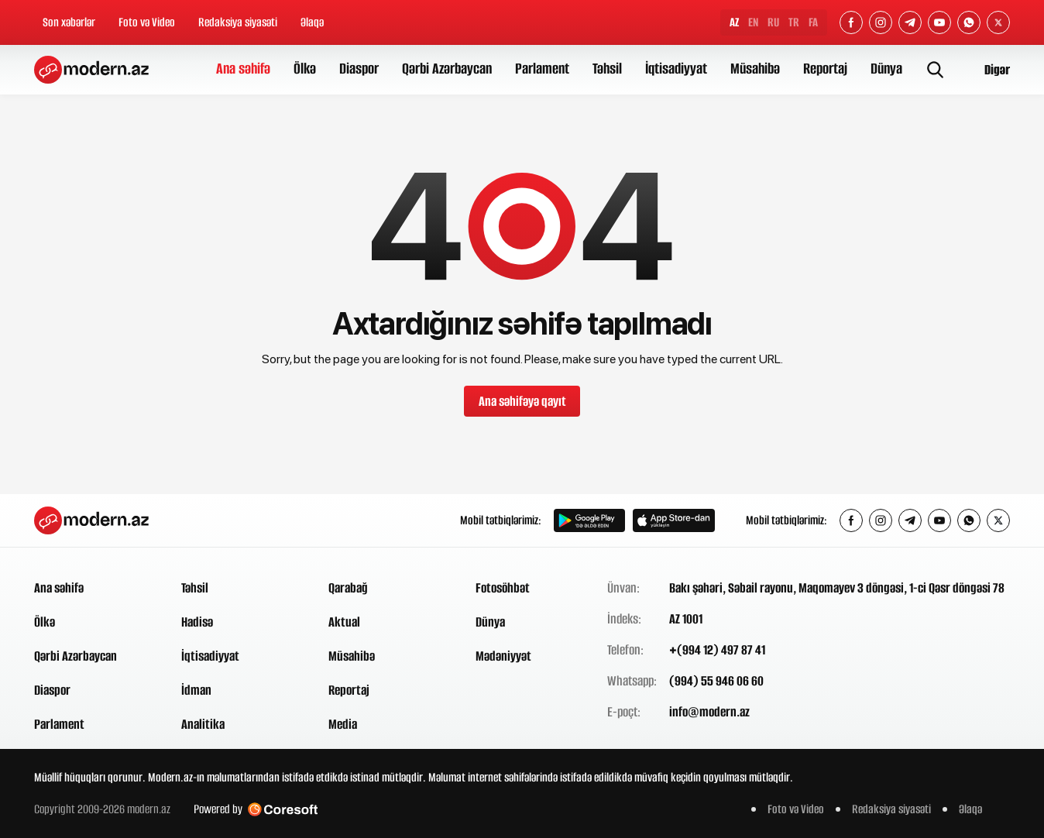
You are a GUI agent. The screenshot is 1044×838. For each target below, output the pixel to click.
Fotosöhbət (503, 588)
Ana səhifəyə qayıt (522, 401)
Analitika (203, 724)
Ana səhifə (243, 68)
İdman (196, 690)
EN (753, 22)
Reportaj (825, 68)
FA (813, 22)
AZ (734, 22)
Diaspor (359, 68)
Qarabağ (348, 588)
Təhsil (607, 68)
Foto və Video (146, 22)
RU (773, 22)
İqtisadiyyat (676, 68)
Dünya (886, 68)
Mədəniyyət (503, 656)
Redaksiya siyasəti (237, 22)
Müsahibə (755, 68)
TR (793, 22)
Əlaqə (312, 22)
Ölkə (305, 68)
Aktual (344, 622)
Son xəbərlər (69, 22)
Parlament (542, 68)
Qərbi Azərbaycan (447, 68)
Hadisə (197, 622)
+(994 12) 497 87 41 (717, 650)
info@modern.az (709, 711)
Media (342, 724)
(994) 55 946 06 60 (716, 680)
